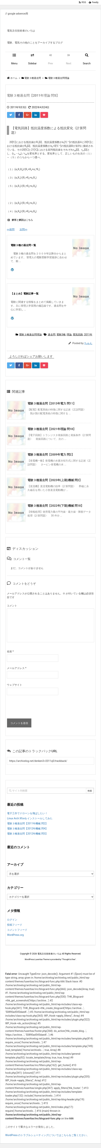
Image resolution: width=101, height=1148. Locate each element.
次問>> (23, 229)
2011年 (88, 334)
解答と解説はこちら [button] (20, 220)
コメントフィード (17, 929)
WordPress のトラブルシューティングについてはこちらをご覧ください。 (47, 1135)
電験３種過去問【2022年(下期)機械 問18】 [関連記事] (56, 505)
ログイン (12, 919)
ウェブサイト (14, 684)
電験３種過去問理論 (30, 334)
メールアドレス (16, 668)
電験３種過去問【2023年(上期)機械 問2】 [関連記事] (55, 480)
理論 (69, 334)
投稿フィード (14, 924)
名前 (10, 651)
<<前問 (10, 229)
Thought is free (68, 959)
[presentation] (34, 708)
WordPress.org (15, 934)
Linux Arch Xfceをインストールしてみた (29, 818)
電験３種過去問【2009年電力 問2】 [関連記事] (51, 454)
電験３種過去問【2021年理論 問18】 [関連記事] (52, 429)
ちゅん (88, 343)
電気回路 (78, 334)
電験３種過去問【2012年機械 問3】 (27, 833)
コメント (12, 605)
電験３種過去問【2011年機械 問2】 (27, 823)
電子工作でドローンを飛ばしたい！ (27, 813)
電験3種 (61, 334)
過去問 (51, 334)
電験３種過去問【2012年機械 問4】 (27, 828)
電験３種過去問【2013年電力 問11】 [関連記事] (52, 403)
